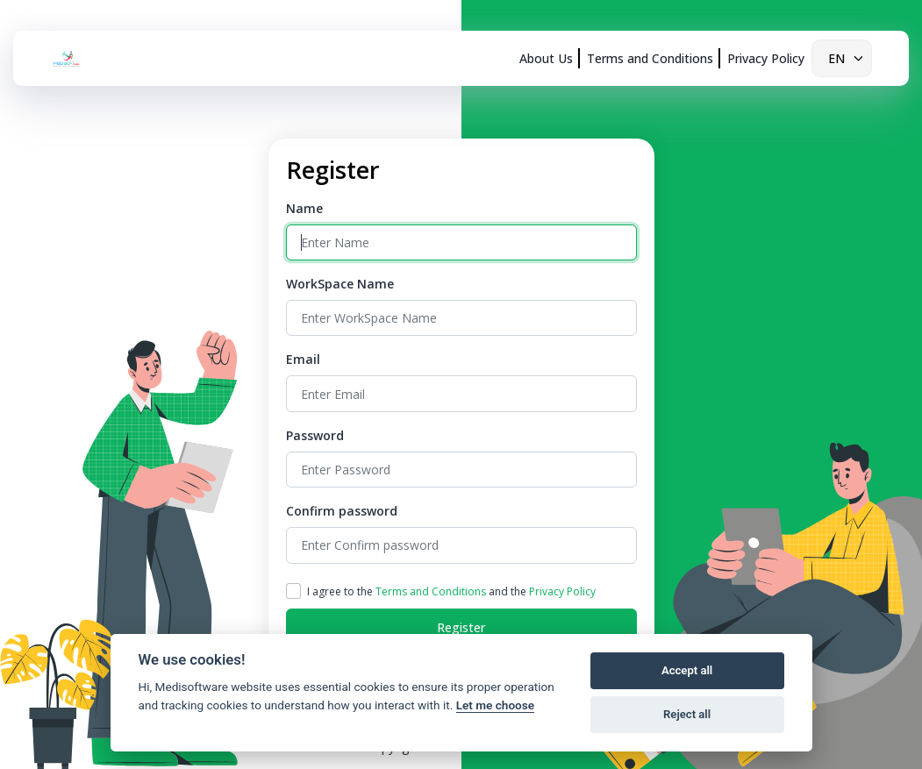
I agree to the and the (451, 591)
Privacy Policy (765, 58)
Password (315, 435)
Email (303, 359)
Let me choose (495, 705)
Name (304, 208)
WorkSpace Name (340, 283)
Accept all (686, 670)
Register (461, 627)
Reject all (687, 714)
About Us (546, 58)
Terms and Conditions (650, 58)
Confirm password (341, 510)
